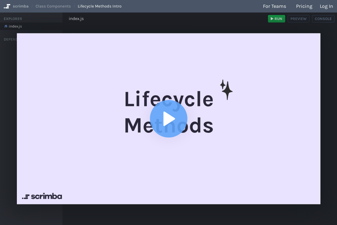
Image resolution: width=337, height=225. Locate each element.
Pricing (304, 6)
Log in (326, 6)
